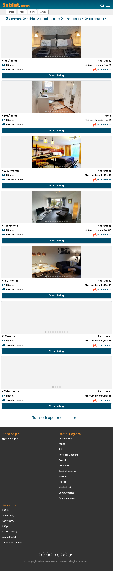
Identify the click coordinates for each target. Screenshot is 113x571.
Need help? (10, 434)
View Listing (56, 75)
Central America (67, 471)
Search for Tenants (12, 542)
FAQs (5, 526)
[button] (43, 11)
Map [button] (22, 11)
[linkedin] (71, 554)
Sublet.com (10, 505)
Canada (63, 460)
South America (66, 492)
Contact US (8, 520)
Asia (61, 449)
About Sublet (9, 537)
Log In (5, 509)
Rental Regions (70, 434)
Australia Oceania (68, 454)
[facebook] (42, 554)
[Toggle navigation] (108, 5)
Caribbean (64, 465)
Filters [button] (11, 11)
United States (66, 438)
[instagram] (56, 554)
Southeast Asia (67, 498)
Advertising (8, 515)
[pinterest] (64, 554)
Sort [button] (32, 11)
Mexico (62, 481)
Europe (63, 476)
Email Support (11, 438)
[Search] (102, 5)
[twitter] (49, 554)
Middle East (65, 487)
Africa (62, 444)
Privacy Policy (9, 531)
